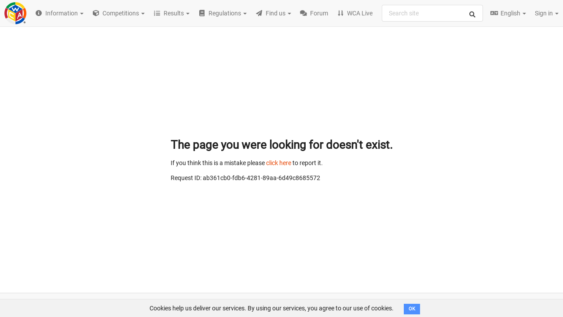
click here (278, 162)
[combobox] (432, 13)
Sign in (547, 13)
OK (412, 309)
